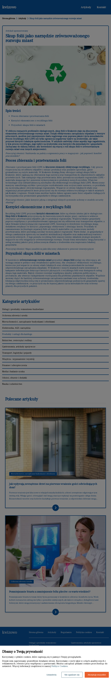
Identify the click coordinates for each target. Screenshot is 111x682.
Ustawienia (51, 675)
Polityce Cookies (59, 666)
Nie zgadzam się (71, 675)
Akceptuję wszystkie (97, 675)
